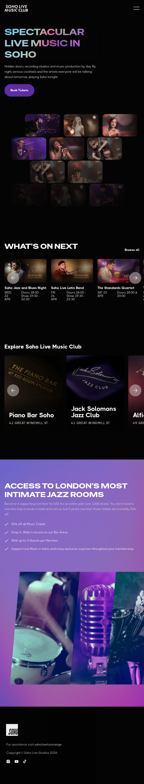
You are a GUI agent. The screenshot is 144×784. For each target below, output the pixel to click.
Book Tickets (19, 90)
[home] (16, 8)
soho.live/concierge (48, 744)
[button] (137, 8)
